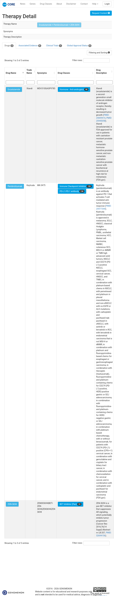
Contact (84, 4)
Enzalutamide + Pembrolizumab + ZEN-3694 (59, 25)
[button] (23, 72)
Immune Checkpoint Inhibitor (76, 186)
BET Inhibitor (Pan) (70, 504)
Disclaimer (71, 4)
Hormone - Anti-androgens (74, 89)
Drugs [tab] (9, 45)
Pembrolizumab (15, 186)
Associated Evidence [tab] (30, 45)
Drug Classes (46, 4)
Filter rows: (77, 60)
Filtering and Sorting (99, 52)
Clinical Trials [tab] (54, 45)
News (22, 4)
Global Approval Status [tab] (79, 45)
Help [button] (95, 4)
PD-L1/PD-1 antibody (72, 191)
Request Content (101, 13)
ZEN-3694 (12, 504)
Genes (32, 4)
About (59, 4)
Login (107, 4)
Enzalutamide (14, 89)
